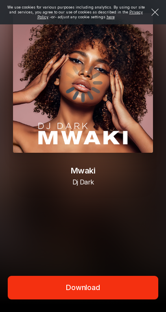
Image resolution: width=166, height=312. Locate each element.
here (111, 17)
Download (83, 287)
